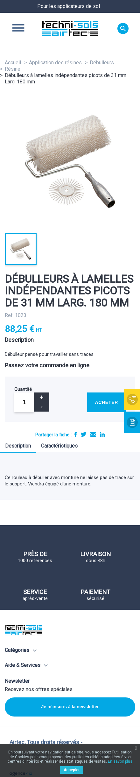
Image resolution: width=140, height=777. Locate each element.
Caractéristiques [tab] (59, 446)
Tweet (83, 434)
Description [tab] (18, 446)
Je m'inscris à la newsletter (70, 706)
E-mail (93, 434)
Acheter (106, 402)
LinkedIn (102, 434)
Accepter (72, 770)
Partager (75, 434)
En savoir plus (120, 761)
